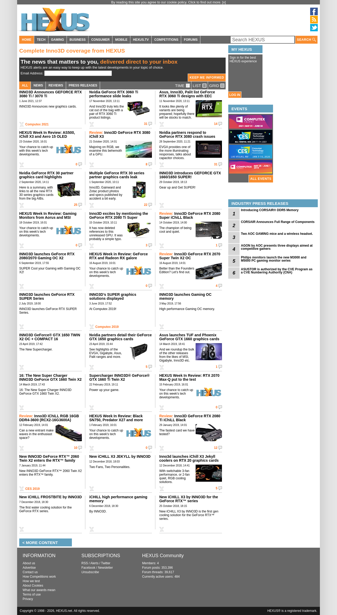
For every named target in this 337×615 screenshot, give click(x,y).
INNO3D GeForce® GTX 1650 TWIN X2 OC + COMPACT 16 (49, 337)
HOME (26, 40)
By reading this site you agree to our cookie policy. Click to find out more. (166, 2)
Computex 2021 (37, 124)
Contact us (30, 572)
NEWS (38, 85)
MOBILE (121, 40)
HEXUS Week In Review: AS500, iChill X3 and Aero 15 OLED (47, 134)
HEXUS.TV (141, 40)
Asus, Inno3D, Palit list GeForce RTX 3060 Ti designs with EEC (187, 94)
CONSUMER (100, 40)
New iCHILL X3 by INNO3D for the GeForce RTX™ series (188, 499)
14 (215, 124)
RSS (84, 563)
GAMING (57, 40)
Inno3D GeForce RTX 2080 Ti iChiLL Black (189, 418)
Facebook (88, 568)
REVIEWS (55, 85)
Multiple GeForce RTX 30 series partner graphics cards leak (116, 175)
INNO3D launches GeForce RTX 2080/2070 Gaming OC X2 (47, 256)
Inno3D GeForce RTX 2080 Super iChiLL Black (189, 215)
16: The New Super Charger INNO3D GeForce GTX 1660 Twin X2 (50, 377)
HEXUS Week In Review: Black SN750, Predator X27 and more (116, 418)
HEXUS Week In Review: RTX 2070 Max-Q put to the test (189, 377)
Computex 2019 (107, 327)
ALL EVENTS (260, 179)
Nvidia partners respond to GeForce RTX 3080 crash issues (187, 134)
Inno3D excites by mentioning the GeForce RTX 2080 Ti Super (118, 215)
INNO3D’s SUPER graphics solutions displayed (112, 296)
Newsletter (105, 568)
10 (75, 448)
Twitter (105, 563)
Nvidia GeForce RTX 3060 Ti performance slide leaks (113, 94)
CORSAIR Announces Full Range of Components (278, 221)
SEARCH (306, 40)
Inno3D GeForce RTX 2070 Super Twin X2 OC (189, 256)
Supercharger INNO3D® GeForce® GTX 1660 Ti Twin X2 (119, 377)
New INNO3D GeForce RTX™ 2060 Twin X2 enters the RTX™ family (49, 458)
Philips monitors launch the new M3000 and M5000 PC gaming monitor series (273, 259)
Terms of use (32, 594)
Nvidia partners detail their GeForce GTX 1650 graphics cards (120, 337)
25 (75, 205)
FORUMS (190, 40)
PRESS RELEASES (83, 85)
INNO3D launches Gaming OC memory (185, 296)
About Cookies (33, 585)
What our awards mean (39, 590)
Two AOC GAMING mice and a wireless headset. (277, 233)
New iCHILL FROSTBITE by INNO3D (50, 497)
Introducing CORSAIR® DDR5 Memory (270, 210)
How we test (31, 581)
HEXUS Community (163, 555)
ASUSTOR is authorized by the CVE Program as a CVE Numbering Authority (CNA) (277, 271)
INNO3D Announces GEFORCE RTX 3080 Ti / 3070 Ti (50, 94)
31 (145, 124)
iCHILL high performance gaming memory (118, 499)
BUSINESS (78, 40)
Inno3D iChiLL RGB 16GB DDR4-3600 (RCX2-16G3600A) (49, 418)
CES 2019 (32, 489)
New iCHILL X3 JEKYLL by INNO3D (120, 456)
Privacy (28, 599)
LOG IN (234, 95)
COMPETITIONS (166, 40)
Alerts (94, 563)
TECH (41, 40)
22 (145, 205)
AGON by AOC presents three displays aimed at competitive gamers (277, 247)
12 (215, 448)
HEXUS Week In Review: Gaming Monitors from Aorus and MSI (48, 215)
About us (29, 563)
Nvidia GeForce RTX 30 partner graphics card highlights (46, 175)
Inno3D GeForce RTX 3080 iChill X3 (119, 134)
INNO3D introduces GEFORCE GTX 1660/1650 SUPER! (190, 175)
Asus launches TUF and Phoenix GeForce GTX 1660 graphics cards (189, 337)
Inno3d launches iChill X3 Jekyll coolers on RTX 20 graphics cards (189, 458)
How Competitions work (39, 576)
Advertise (29, 568)
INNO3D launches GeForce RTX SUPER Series (47, 296)
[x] (224, 2)
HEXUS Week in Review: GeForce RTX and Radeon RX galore (118, 256)
